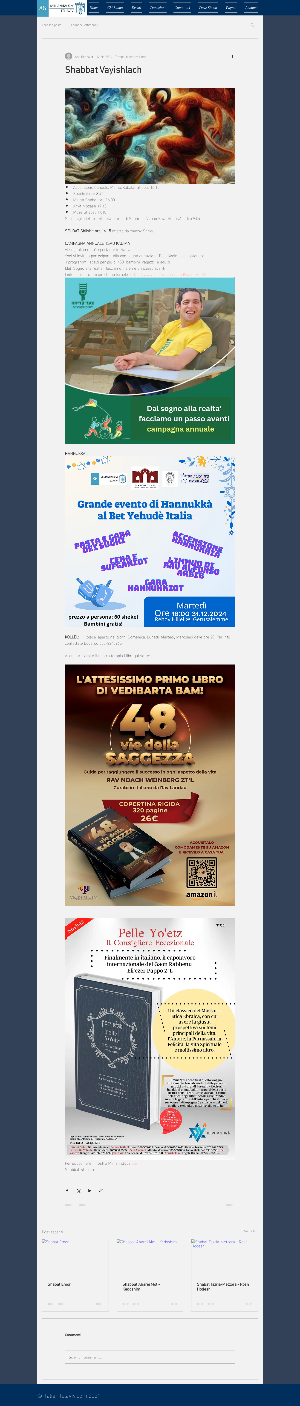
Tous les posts (51, 24)
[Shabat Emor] (75, 1258)
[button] (252, 25)
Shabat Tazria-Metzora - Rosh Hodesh (223, 1287)
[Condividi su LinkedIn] (89, 1190)
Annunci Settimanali (84, 24)
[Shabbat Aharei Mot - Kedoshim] (150, 1258)
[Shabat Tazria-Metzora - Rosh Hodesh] (224, 1258)
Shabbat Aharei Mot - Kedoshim (141, 1287)
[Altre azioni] (232, 56)
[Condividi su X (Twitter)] (78, 1190)
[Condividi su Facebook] (67, 1190)
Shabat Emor (59, 1284)
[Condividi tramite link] (101, 1190)
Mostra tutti (250, 1231)
